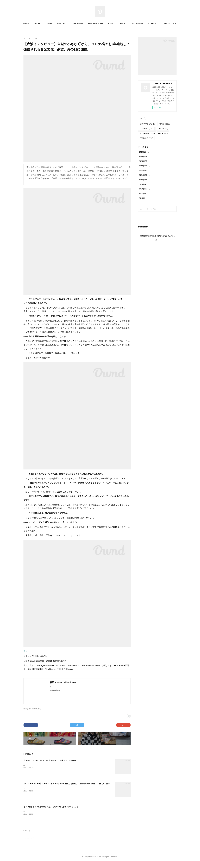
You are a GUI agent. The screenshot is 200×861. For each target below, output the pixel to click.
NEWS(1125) (27, 709)
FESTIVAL (62, 23)
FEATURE (146, 138)
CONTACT (153, 23)
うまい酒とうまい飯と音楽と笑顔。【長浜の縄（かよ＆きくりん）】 (51, 807)
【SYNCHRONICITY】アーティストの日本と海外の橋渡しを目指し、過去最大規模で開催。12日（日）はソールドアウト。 (72, 784)
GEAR (163, 133)
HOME (26, 23)
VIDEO (111, 23)
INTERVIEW (77, 23)
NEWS (49, 23)
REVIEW (162, 129)
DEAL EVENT (136, 23)
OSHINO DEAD (170, 23)
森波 (25, 651)
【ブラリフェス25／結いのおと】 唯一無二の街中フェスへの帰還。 (50, 760)
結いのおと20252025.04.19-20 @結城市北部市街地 (41, 765)
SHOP (122, 23)
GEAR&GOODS (95, 23)
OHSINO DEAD (147, 124)
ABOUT (37, 23)
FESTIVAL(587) (36, 709)
